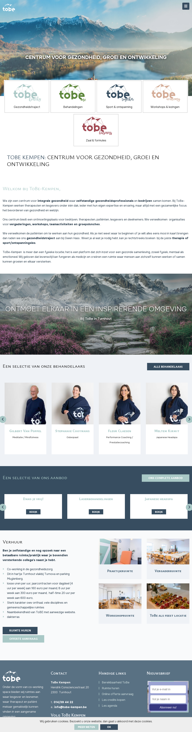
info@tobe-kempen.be (70, 678)
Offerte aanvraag (24, 609)
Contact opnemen (20, 697)
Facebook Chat (20, 705)
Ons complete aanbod (165, 445)
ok (109, 727)
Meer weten (86, 727)
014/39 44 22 (63, 673)
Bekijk (33, 478)
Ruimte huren (21, 601)
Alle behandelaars (167, 332)
